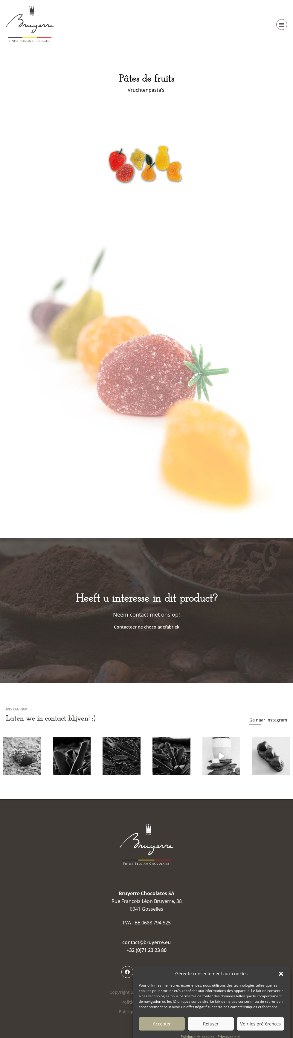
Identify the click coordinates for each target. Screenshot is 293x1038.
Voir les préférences (260, 1031)
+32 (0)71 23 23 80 (146, 950)
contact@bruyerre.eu (146, 942)
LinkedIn (166, 972)
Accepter (162, 1031)
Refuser (211, 1031)
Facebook (127, 972)
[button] (281, 981)
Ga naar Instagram (268, 720)
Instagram (146, 972)
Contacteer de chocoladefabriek (146, 627)
